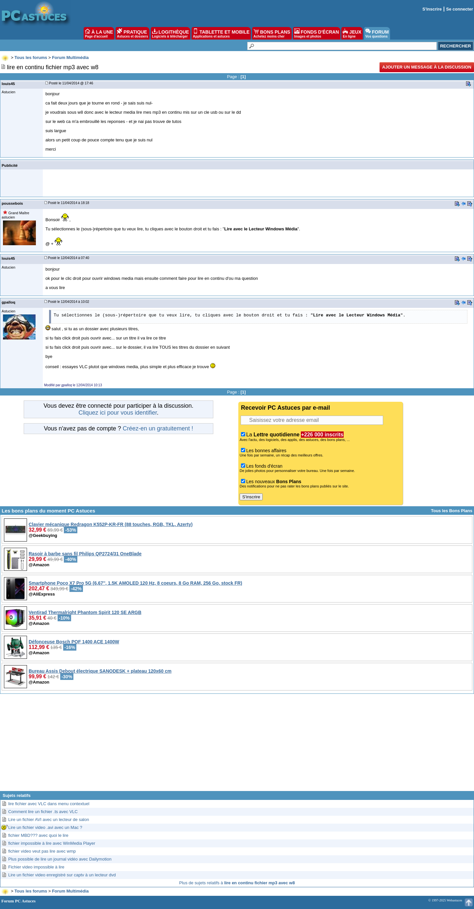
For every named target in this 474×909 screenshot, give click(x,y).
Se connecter (459, 9)
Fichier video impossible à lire (36, 867)
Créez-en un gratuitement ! (158, 428)
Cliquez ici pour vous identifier (117, 412)
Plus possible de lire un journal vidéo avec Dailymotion (60, 859)
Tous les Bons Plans (451, 510)
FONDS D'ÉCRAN (316, 33)
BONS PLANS (271, 33)
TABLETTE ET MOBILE (221, 33)
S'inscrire (432, 9)
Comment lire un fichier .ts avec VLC (43, 811)
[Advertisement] (237, 745)
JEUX (352, 33)
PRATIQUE (132, 33)
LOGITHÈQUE (170, 33)
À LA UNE (99, 33)
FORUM (377, 33)
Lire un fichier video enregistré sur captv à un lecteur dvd (62, 874)
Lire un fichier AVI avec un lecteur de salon (48, 819)
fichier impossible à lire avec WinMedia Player (51, 843)
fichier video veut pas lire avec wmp (42, 851)
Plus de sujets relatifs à (237, 882)
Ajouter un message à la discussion (426, 67)
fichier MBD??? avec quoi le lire (38, 835)
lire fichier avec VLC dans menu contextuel (48, 803)
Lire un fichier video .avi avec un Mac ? (45, 827)
